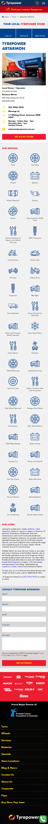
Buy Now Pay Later (13, 802)
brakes (31, 551)
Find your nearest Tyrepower (26, 9)
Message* (6, 635)
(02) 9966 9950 (16, 107)
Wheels (5, 733)
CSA (31, 562)
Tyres (4, 726)
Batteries (6, 747)
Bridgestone (15, 562)
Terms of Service (16, 655)
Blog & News (9, 767)
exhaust (21, 566)
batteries (31, 529)
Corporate (7, 788)
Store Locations (10, 761)
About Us (6, 781)
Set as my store (24, 136)
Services (6, 740)
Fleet (4, 795)
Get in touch (24, 663)
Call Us (8, 36)
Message (24, 36)
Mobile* (5, 604)
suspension (22, 531)
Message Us (14, 111)
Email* (4, 614)
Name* (5, 594)
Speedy (39, 562)
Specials (6, 754)
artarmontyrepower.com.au (21, 129)
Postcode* (6, 625)
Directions (40, 36)
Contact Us (7, 774)
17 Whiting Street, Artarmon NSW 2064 (24, 116)
